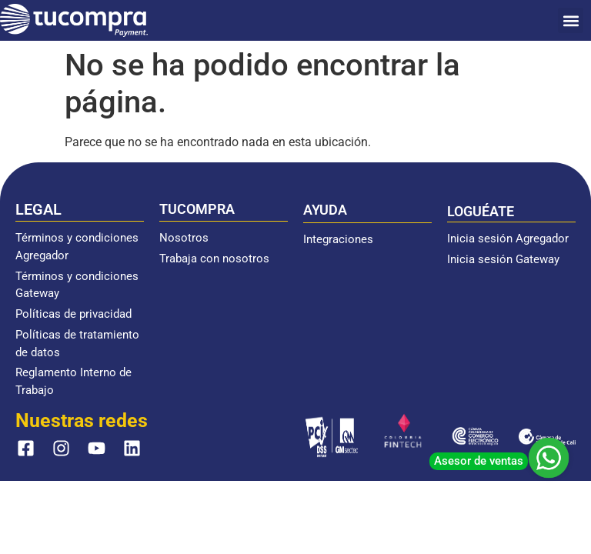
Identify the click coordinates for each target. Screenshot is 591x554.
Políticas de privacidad (73, 314)
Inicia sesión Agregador (508, 238)
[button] (570, 20)
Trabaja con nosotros (214, 258)
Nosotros (184, 238)
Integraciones (338, 239)
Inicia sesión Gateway (503, 259)
